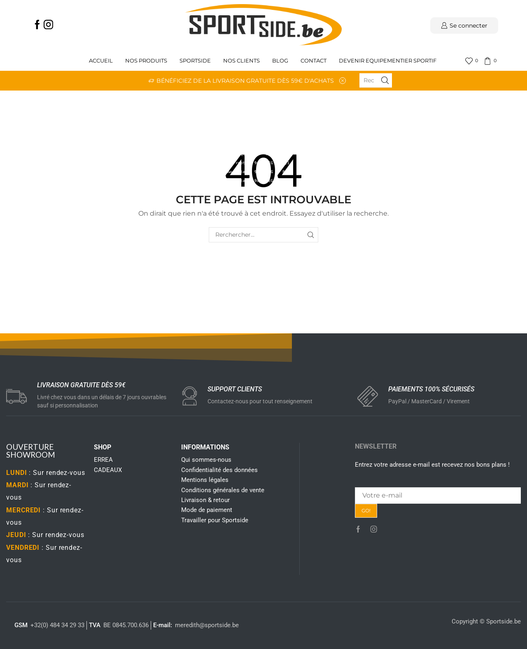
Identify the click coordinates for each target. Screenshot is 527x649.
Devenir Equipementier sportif (388, 61)
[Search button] (385, 80)
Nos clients (241, 61)
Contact (313, 61)
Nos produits (146, 61)
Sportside (195, 61)
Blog (280, 61)
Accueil (101, 61)
